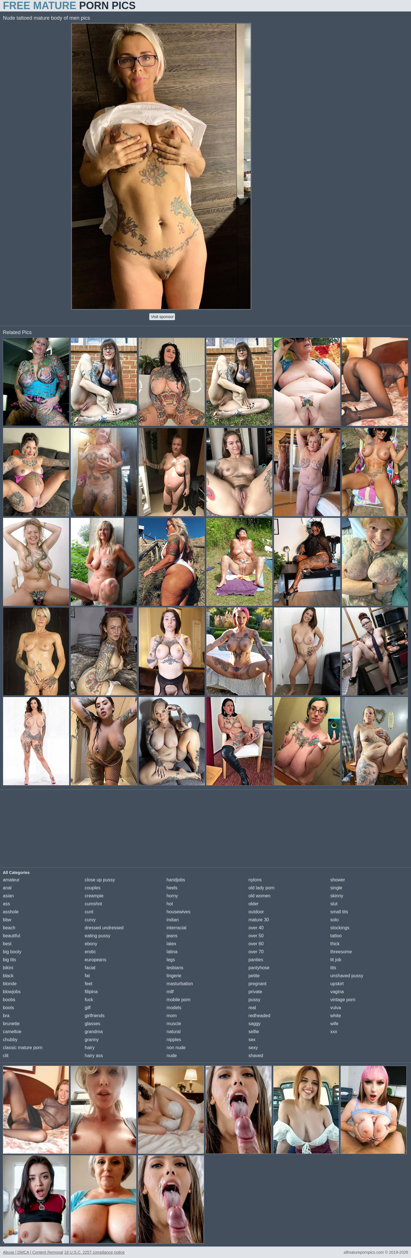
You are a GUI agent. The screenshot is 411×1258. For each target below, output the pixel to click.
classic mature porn (23, 1047)
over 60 (255, 943)
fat (87, 975)
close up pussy (100, 879)
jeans (172, 935)
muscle (174, 1023)
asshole (11, 911)
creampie (94, 895)
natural (174, 1031)
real (252, 1007)
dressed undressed (104, 927)
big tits (9, 959)
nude (172, 1055)
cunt (89, 911)
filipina (91, 991)
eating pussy (97, 935)
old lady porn (261, 887)
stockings (339, 927)
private (255, 991)
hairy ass (94, 1055)
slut (333, 903)
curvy (90, 919)
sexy (253, 1047)
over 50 (255, 935)
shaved (255, 1055)
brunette (11, 1023)
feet (88, 983)
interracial (176, 927)
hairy (90, 1047)
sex (251, 1039)
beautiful (11, 935)
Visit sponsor (162, 316)
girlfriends (94, 1015)
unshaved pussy (346, 975)
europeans (95, 959)
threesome (341, 951)
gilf (87, 1007)
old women (259, 895)
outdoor (256, 911)
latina (172, 951)
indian (173, 919)
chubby (10, 1039)
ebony (91, 943)
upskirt (337, 983)
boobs (9, 999)
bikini (8, 967)
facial (90, 967)
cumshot (93, 903)
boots (8, 1007)
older (253, 903)
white (335, 1015)
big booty (12, 951)
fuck (89, 999)
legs (171, 959)
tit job (335, 959)
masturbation (180, 983)
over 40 (255, 927)
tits (333, 967)
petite (253, 975)
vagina (337, 991)
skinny (336, 895)
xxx (333, 1031)
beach (9, 927)
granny (92, 1039)
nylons (254, 879)
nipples (174, 1039)
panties (255, 959)
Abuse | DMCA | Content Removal (33, 1252)
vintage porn (342, 999)
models (174, 1007)
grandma (94, 1031)
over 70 (255, 951)
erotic (90, 951)
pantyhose (258, 967)
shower (337, 879)
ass (6, 903)
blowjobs (12, 991)
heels (172, 887)
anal (7, 887)
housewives (179, 911)
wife (334, 1023)
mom (172, 1015)
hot (170, 903)
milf (170, 991)
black (8, 975)
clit (6, 1055)
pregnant (257, 983)
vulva (335, 1007)
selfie (253, 1031)
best (7, 943)
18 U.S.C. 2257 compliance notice (94, 1252)
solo (334, 919)
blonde (10, 983)
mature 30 (258, 919)
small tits (339, 911)
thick (335, 943)
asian (8, 895)
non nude (176, 1047)
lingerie (174, 975)
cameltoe (12, 1031)
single (336, 887)
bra (6, 1015)
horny (172, 895)
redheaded (259, 1015)
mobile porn (179, 999)
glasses (92, 1023)
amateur (11, 879)
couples (92, 887)
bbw (7, 919)
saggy (254, 1023)
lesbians (175, 967)
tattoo (336, 935)
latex (171, 943)
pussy (254, 999)
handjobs (176, 879)
